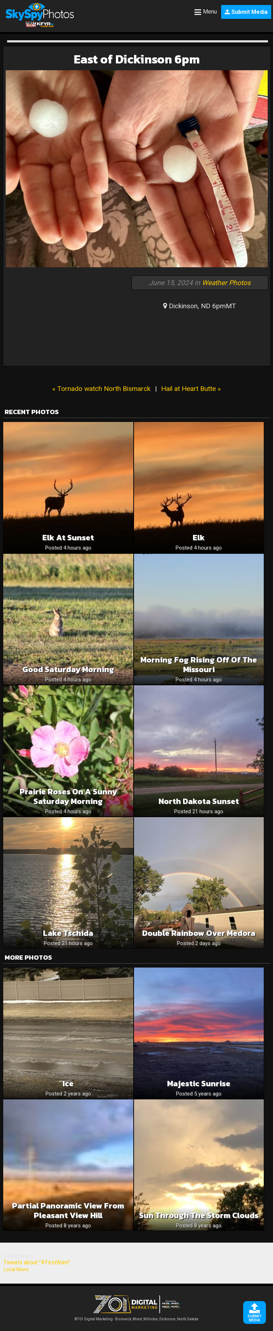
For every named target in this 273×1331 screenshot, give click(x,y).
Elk (199, 537)
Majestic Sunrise (198, 1083)
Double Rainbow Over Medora (198, 933)
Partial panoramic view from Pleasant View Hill (68, 1210)
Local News (16, 1269)
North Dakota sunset (199, 801)
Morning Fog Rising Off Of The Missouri (198, 664)
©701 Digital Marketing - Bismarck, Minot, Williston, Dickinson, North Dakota (136, 1317)
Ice (68, 1083)
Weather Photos (226, 283)
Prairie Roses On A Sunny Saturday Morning (68, 796)
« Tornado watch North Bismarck (101, 389)
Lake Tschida (68, 933)
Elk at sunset (68, 537)
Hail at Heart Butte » (191, 389)
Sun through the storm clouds (198, 1215)
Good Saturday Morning (68, 669)
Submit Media (246, 12)
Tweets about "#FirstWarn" (37, 1262)
